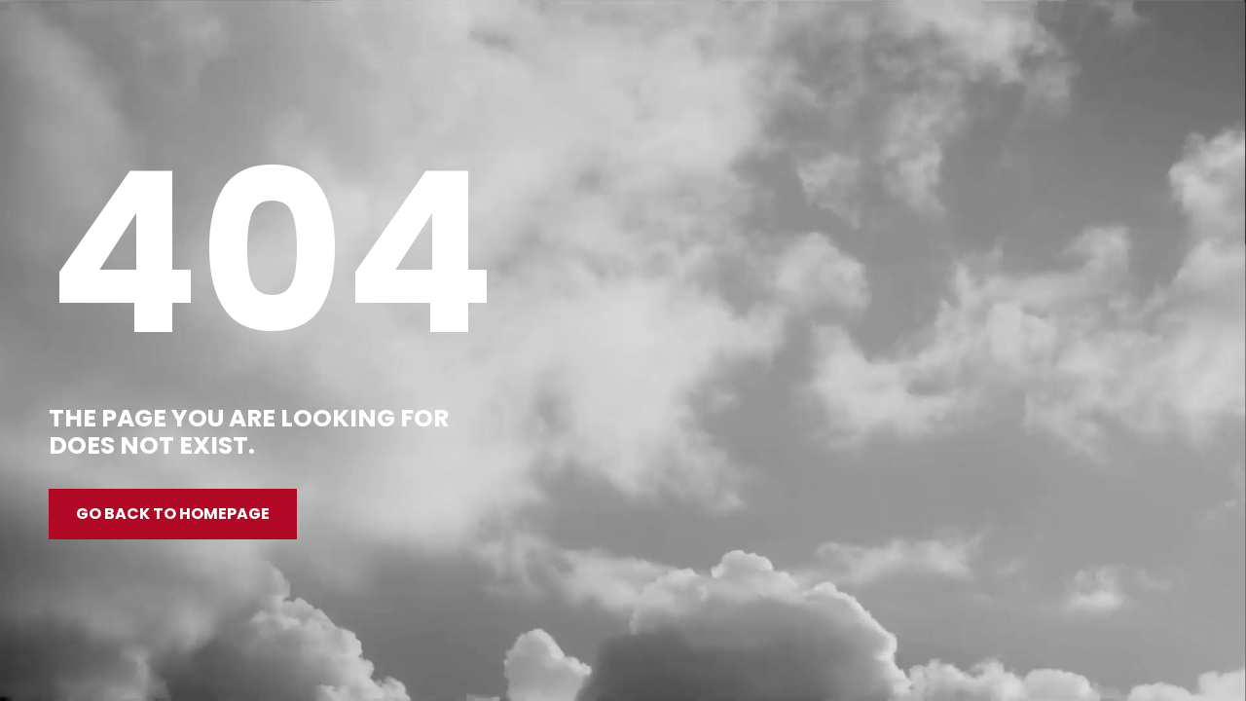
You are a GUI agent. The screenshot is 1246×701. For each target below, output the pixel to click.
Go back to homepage (173, 513)
